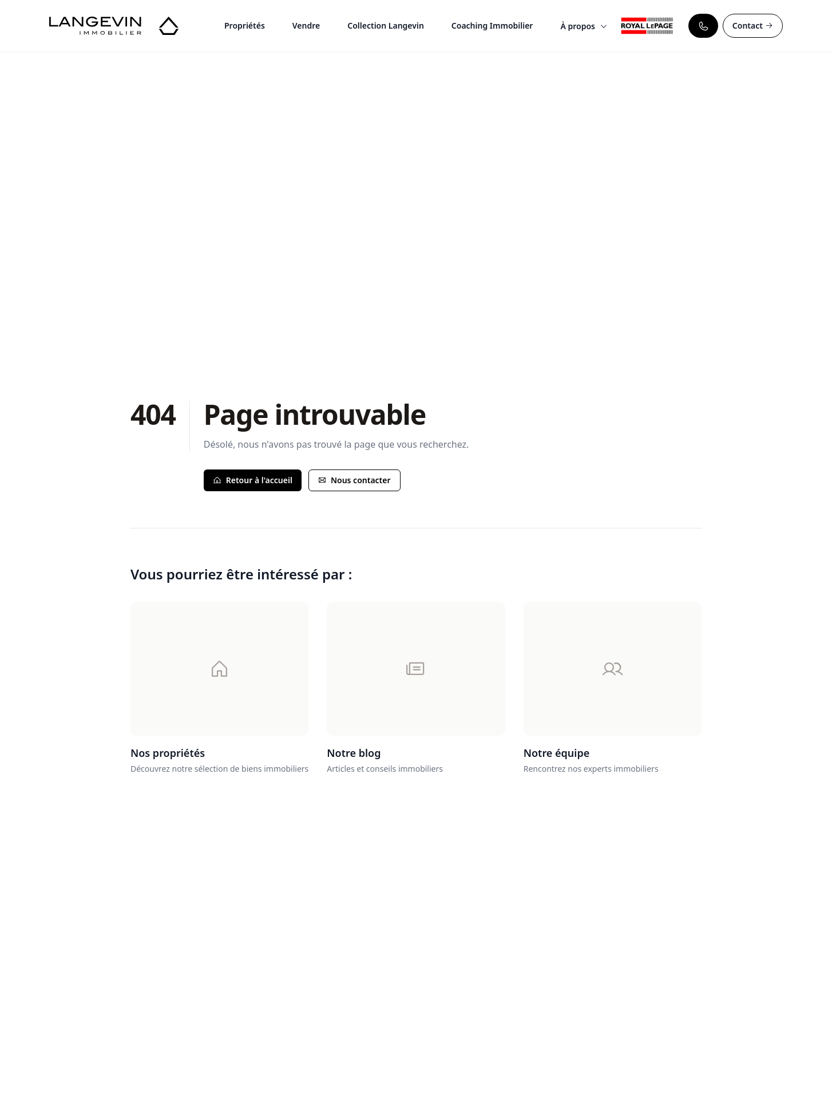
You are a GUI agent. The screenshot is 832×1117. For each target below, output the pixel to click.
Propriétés (244, 25)
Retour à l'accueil (252, 480)
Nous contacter (354, 480)
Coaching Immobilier (492, 25)
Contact (752, 25)
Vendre (306, 25)
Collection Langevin (385, 25)
